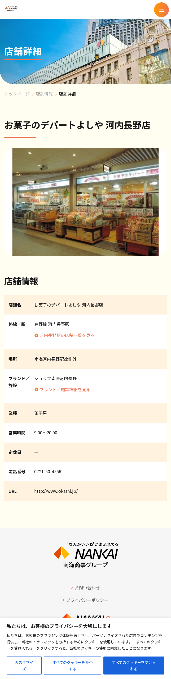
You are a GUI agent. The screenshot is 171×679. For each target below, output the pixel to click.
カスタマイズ (24, 665)
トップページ (17, 93)
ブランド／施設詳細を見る (65, 389)
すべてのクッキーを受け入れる (134, 665)
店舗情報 (44, 93)
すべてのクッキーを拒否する (72, 665)
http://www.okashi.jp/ (56, 491)
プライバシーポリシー (87, 600)
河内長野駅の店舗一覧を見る (67, 335)
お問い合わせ (87, 587)
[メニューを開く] (161, 9)
